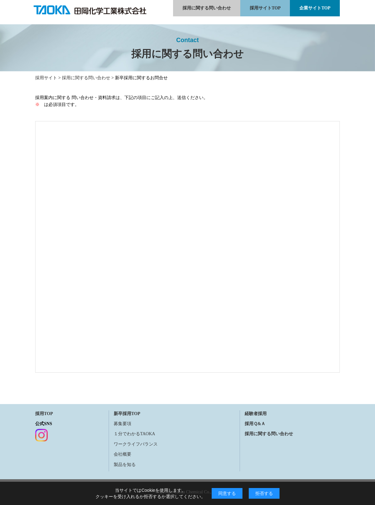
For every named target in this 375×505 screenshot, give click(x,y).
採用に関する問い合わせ (206, 8)
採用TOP (44, 413)
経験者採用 (256, 413)
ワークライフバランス (136, 444)
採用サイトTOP (265, 8)
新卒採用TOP (127, 413)
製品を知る (125, 464)
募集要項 (122, 423)
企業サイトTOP (314, 8)
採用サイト (46, 77)
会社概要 (122, 454)
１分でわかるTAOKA (134, 433)
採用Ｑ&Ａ (255, 423)
